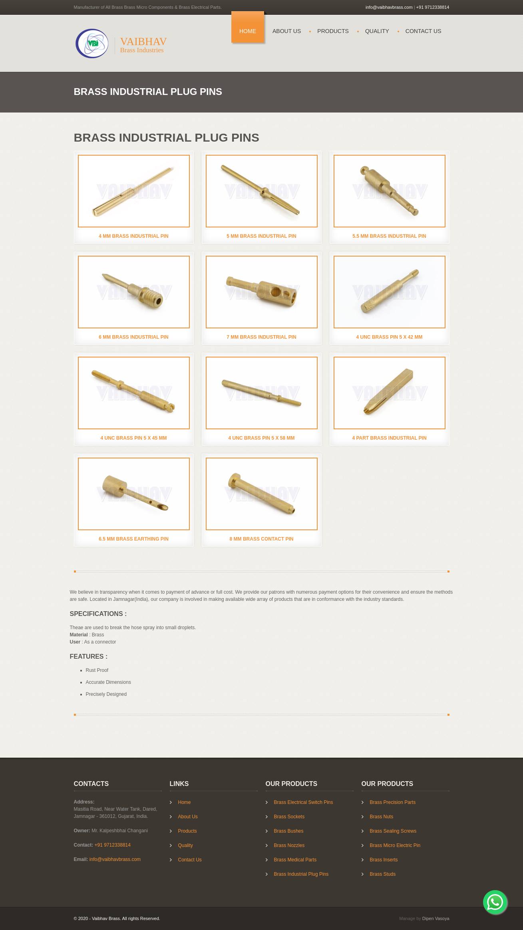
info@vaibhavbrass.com (389, 7)
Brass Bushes (289, 830)
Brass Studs (383, 874)
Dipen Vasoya (435, 918)
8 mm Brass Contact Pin (262, 539)
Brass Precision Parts (393, 802)
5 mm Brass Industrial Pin (261, 236)
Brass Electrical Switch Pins (303, 802)
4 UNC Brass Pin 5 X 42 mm (389, 337)
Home (247, 31)
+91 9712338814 (432, 7)
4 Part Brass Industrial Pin (389, 438)
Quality (377, 31)
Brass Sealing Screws (393, 830)
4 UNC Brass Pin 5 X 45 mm (133, 438)
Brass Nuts (382, 816)
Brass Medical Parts (295, 859)
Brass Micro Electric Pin (395, 845)
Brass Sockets (289, 816)
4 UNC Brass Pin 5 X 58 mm (261, 438)
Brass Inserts (384, 859)
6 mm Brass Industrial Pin (133, 337)
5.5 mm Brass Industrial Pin (389, 236)
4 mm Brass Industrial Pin (133, 236)
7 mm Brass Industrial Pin (261, 337)
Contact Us (423, 31)
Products (333, 31)
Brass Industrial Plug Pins (301, 874)
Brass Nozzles (289, 845)
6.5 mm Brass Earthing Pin (134, 539)
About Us (286, 31)
